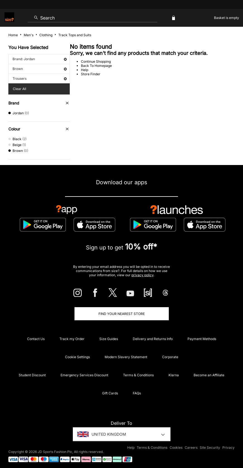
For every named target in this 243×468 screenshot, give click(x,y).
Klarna (174, 375)
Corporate (170, 357)
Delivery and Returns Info (153, 339)
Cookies (176, 447)
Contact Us (36, 339)
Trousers (40, 78)
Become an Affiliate (209, 375)
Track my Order (72, 339)
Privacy (228, 447)
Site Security (210, 447)
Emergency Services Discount (84, 375)
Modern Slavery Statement (126, 357)
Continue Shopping (96, 61)
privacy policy (142, 275)
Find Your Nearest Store (121, 314)
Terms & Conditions (138, 375)
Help (84, 70)
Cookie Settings (77, 357)
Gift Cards (110, 393)
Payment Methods (201, 339)
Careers (191, 447)
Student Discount (32, 375)
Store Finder (90, 74)
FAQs (137, 393)
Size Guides (108, 339)
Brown (40, 69)
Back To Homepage (96, 66)
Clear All (19, 89)
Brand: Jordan (40, 59)
